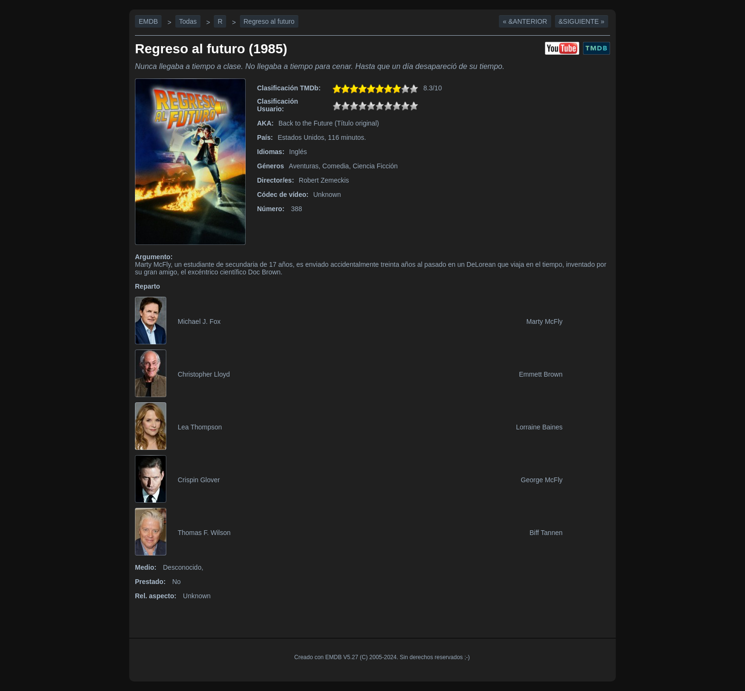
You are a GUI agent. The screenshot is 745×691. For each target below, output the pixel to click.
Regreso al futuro (269, 21)
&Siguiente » (581, 21)
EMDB (148, 21)
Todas (188, 21)
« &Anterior (525, 21)
